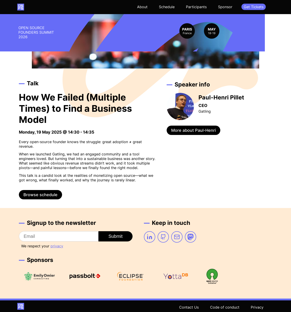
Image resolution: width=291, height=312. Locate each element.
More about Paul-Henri (193, 130)
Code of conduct (224, 307)
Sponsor (225, 7)
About (142, 7)
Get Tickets (253, 7)
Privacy (257, 307)
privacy (56, 246)
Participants (196, 7)
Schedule (167, 7)
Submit (115, 236)
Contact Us (189, 307)
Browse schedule (40, 194)
